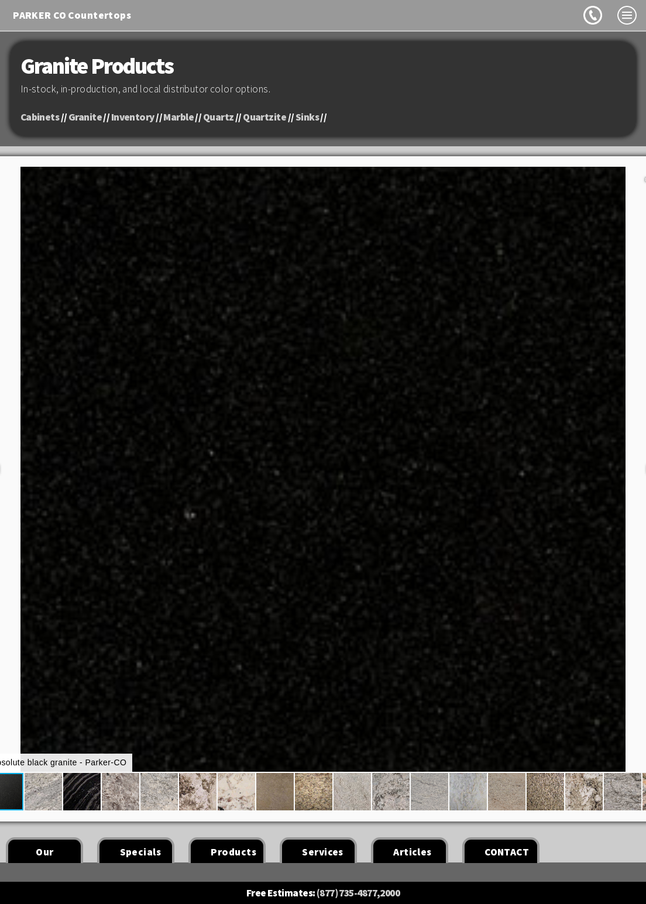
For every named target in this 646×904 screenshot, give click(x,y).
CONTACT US (507, 853)
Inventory (132, 117)
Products (233, 851)
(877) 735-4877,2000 (358, 892)
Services (322, 851)
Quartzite (264, 117)
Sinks (307, 117)
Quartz (218, 117)
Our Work (44, 853)
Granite (85, 117)
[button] (39, 792)
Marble (178, 117)
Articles (412, 851)
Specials (140, 851)
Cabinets (40, 117)
